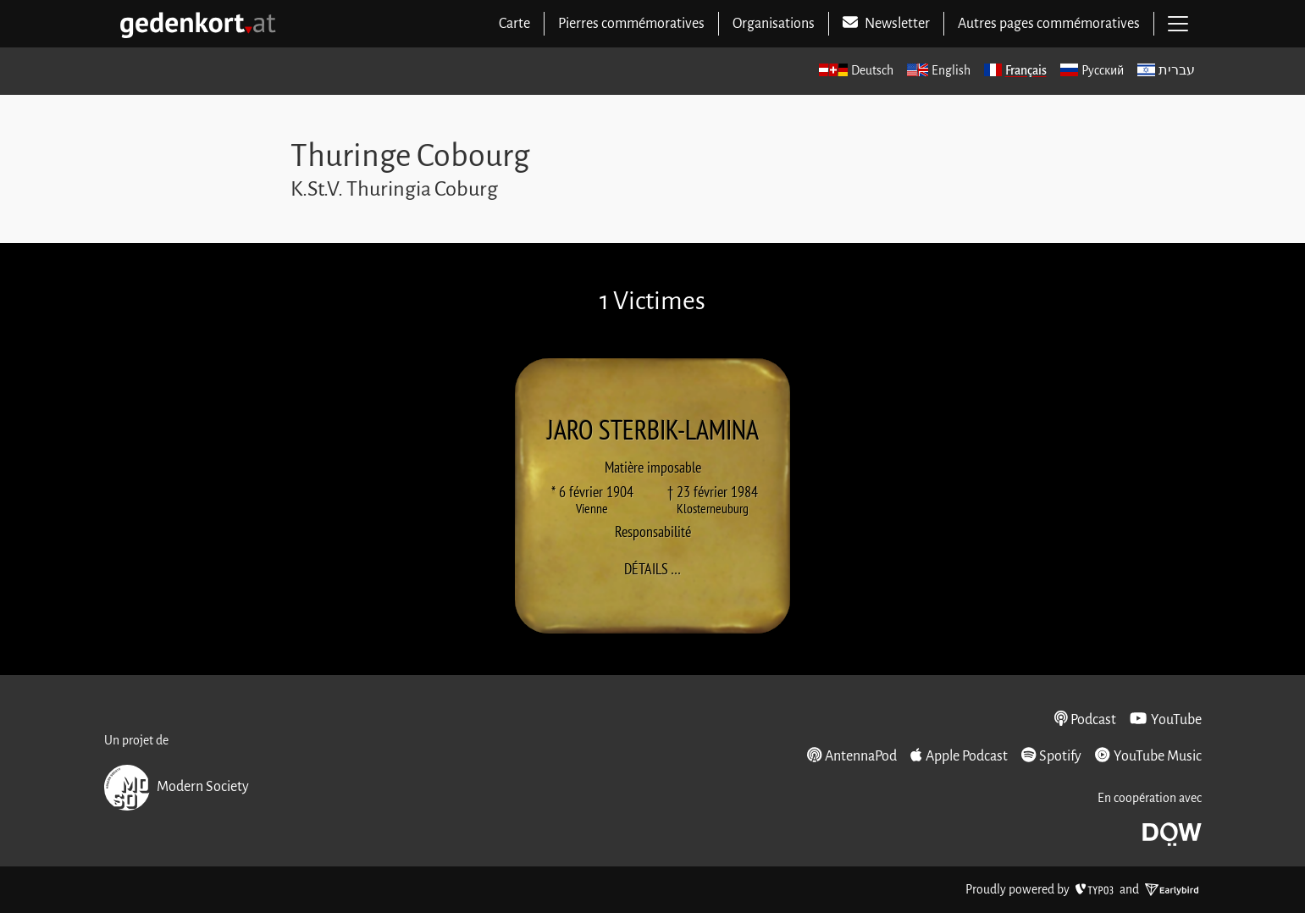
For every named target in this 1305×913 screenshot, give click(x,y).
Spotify (1051, 755)
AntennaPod (852, 755)
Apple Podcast (959, 755)
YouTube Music (1148, 755)
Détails (657, 568)
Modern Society (176, 788)
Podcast (1085, 719)
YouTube (1165, 719)
